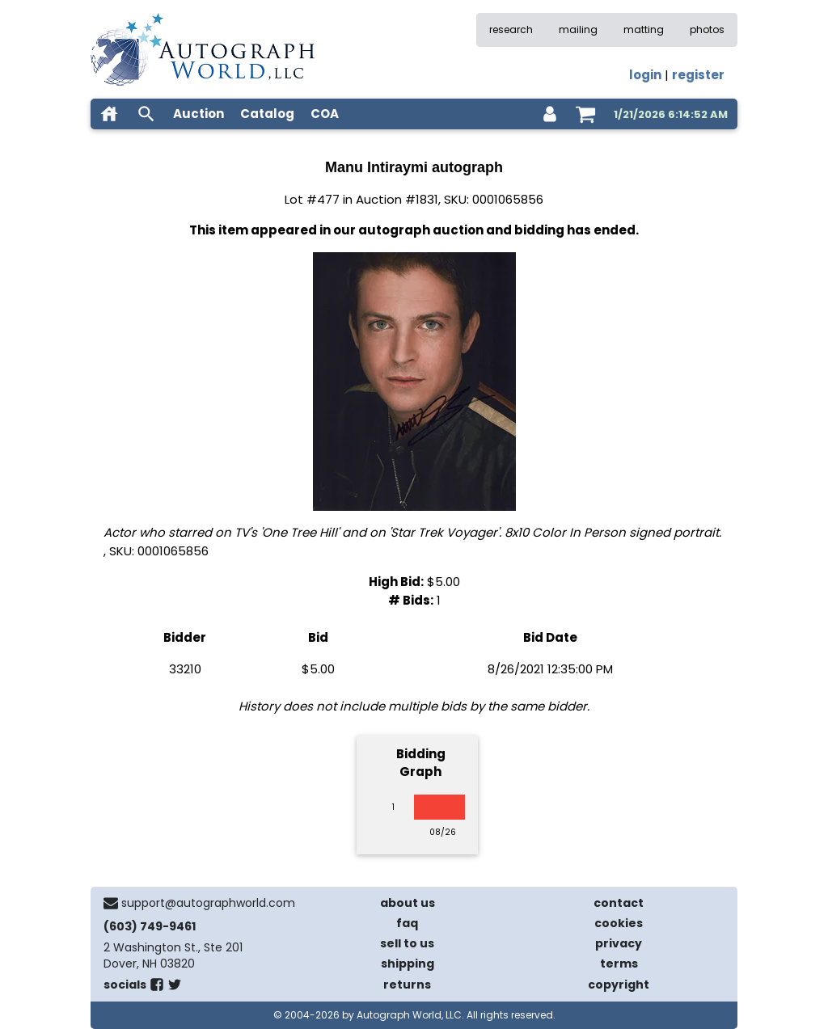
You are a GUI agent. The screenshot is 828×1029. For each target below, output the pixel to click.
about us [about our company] (407, 903)
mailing (578, 29)
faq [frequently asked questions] (407, 923)
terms (619, 963)
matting (643, 29)
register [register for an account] (698, 74)
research (511, 29)
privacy (618, 943)
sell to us (407, 943)
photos (707, 29)
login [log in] (645, 74)
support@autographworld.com (208, 903)
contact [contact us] (619, 903)
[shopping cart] (585, 114)
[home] (109, 114)
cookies (618, 923)
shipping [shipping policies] (407, 963)
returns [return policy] (407, 984)
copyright (618, 984)
